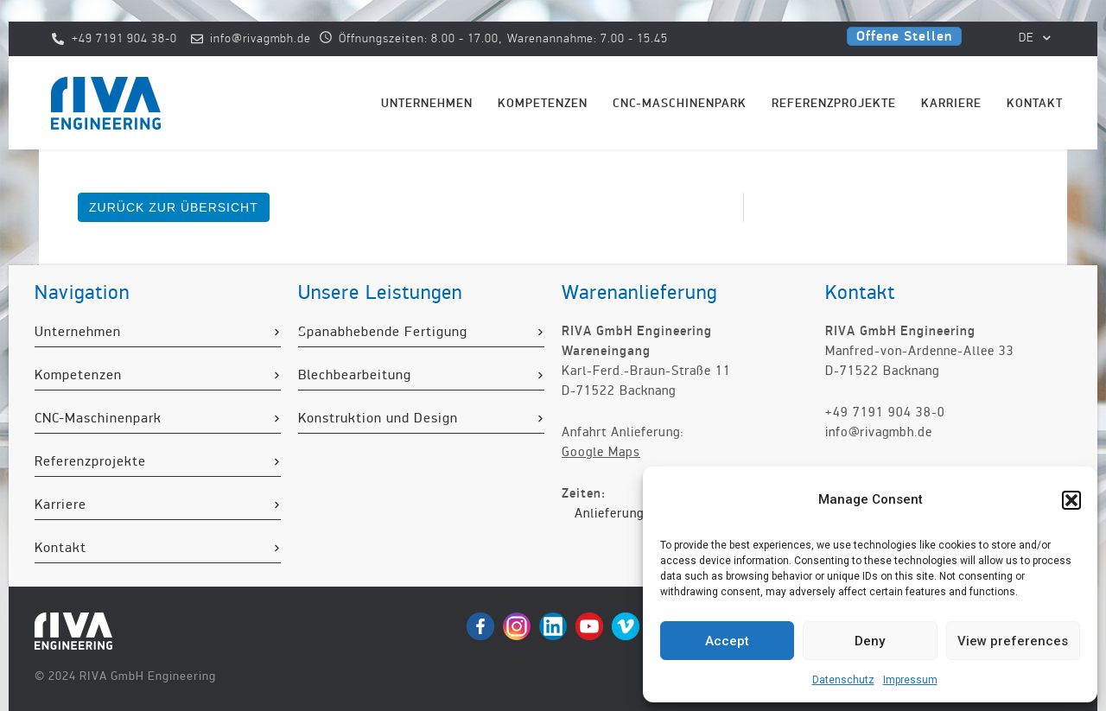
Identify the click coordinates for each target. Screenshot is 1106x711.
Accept (727, 641)
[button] (1071, 500)
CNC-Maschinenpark (680, 103)
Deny (870, 641)
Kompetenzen (543, 103)
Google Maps (601, 452)
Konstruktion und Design (378, 418)
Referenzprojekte (834, 103)
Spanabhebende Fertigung (382, 331)
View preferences (1012, 641)
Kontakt (1035, 103)
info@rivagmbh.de (878, 432)
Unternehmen (427, 103)
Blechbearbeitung (354, 375)
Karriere (951, 103)
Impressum (910, 680)
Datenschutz (843, 680)
